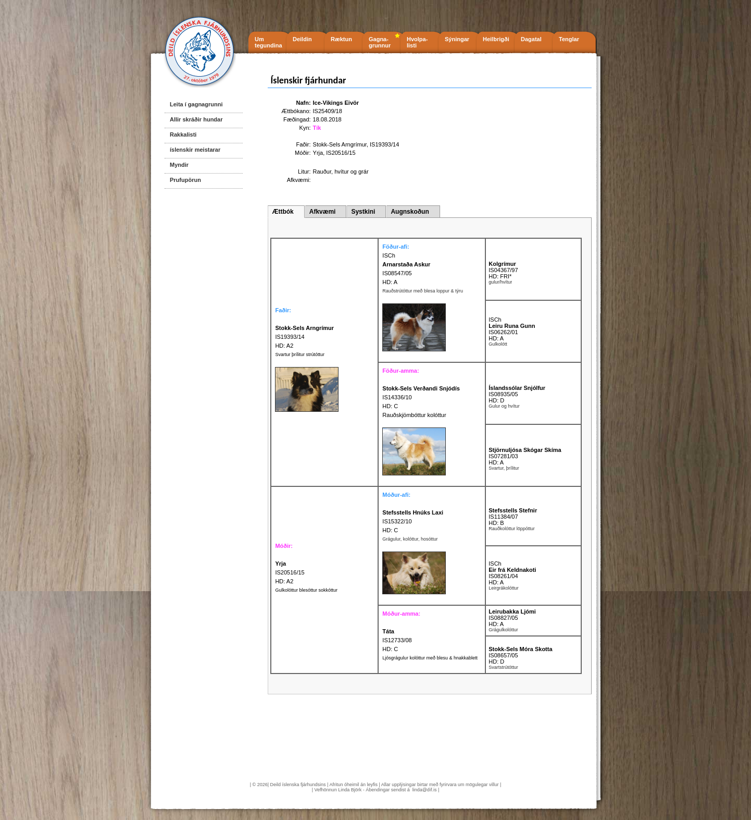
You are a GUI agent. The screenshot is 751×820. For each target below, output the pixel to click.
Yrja (318, 153)
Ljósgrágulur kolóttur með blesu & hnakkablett (430, 657)
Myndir (179, 165)
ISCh (388, 255)
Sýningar (457, 39)
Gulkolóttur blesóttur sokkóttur (306, 590)
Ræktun (341, 39)
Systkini (363, 211)
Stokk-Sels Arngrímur (340, 144)
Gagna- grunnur (380, 42)
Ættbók (282, 211)
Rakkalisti (183, 134)
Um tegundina (268, 42)
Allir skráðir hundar (196, 119)
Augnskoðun (410, 211)
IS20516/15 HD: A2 (289, 572)
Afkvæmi (322, 211)
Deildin (302, 39)
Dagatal (531, 39)
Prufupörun (185, 180)
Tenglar (569, 39)
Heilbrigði (496, 39)
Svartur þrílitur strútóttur (299, 354)
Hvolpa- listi (417, 42)
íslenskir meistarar (195, 149)
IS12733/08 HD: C (396, 640)
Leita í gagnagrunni (196, 104)
